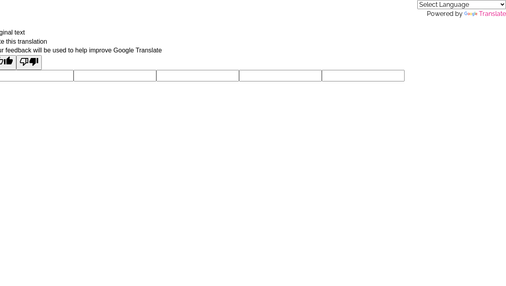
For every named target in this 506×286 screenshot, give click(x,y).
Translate (485, 13)
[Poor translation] (29, 62)
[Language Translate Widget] (461, 4)
